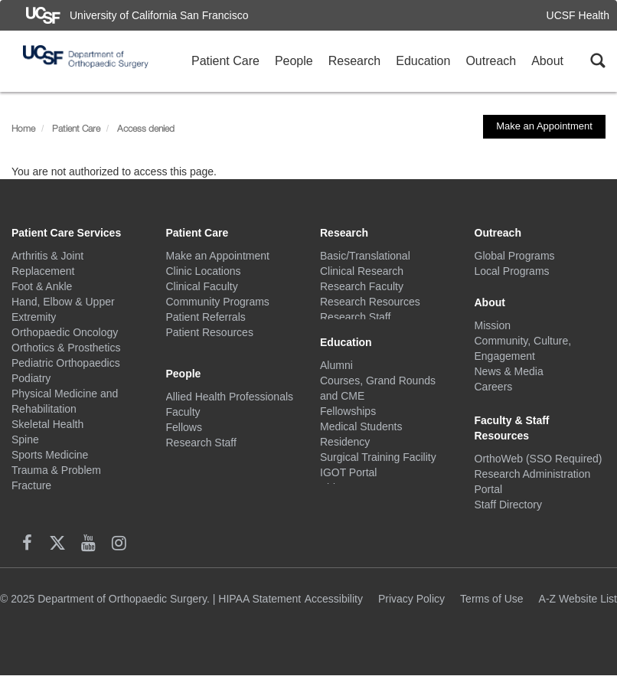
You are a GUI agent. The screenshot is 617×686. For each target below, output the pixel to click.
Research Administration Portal (533, 493)
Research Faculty (361, 286)
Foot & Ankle (41, 286)
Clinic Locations (203, 271)
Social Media (505, 401)
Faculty (183, 401)
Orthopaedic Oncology (64, 332)
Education (423, 60)
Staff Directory (508, 516)
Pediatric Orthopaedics (65, 363)
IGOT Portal (348, 478)
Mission (493, 324)
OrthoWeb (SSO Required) (538, 470)
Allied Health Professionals (230, 386)
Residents (190, 447)
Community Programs (217, 302)
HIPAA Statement (259, 609)
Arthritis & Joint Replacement (47, 263)
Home (23, 128)
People (294, 60)
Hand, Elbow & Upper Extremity (63, 309)
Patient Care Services (66, 233)
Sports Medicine (49, 455)
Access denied (146, 128)
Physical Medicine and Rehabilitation (64, 401)
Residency (345, 447)
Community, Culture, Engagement (523, 347)
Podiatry (31, 378)
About (547, 60)
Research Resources (370, 302)
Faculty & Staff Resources (512, 439)
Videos (336, 493)
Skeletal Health (47, 424)
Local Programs (512, 271)
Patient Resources (209, 332)
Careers (494, 386)
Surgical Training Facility (378, 462)
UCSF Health (578, 15)
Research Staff (201, 432)
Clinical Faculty (202, 286)
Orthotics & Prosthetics (65, 347)
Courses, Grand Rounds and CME (378, 393)
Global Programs (515, 256)
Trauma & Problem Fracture (56, 478)
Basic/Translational (365, 256)
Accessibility (334, 609)
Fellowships (348, 416)
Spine (25, 439)
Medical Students (361, 432)
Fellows (184, 416)
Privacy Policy (411, 609)
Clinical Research (361, 271)
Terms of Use (491, 609)
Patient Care (225, 60)
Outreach (490, 60)
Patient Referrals (206, 317)
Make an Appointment (544, 126)
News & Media (509, 370)
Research (354, 60)
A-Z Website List (578, 609)
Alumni (336, 370)
